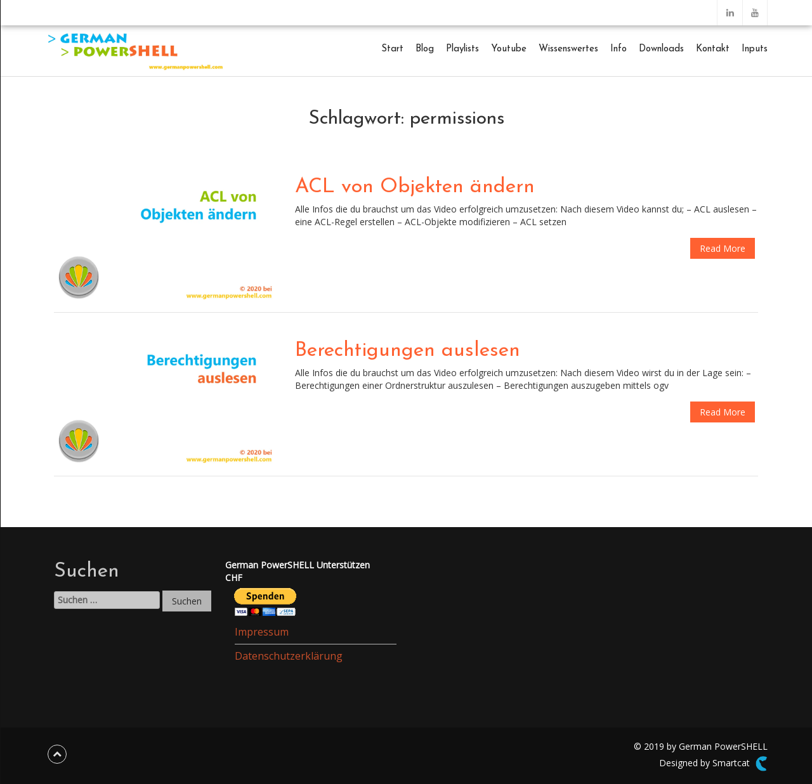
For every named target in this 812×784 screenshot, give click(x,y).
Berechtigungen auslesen (407, 351)
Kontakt (713, 49)
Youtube (509, 49)
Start (392, 49)
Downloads (661, 49)
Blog (425, 49)
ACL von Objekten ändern (415, 187)
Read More (722, 248)
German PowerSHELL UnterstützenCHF (297, 571)
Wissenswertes (568, 49)
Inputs (755, 49)
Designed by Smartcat (713, 763)
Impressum (262, 632)
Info (618, 49)
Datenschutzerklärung (289, 656)
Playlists (462, 49)
